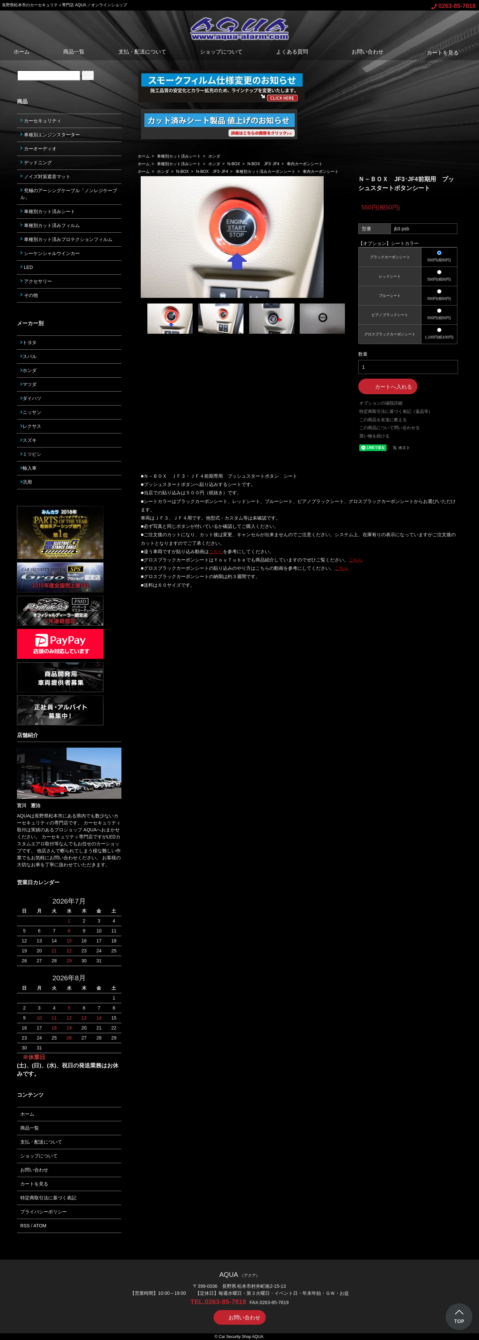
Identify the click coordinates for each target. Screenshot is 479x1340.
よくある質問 (292, 52)
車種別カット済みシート (179, 156)
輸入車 (28, 468)
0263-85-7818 (453, 6)
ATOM (39, 1225)
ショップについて (221, 52)
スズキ (28, 440)
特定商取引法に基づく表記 (48, 1197)
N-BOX (234, 164)
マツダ (28, 384)
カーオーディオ (38, 148)
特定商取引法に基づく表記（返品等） (396, 411)
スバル (28, 356)
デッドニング (36, 162)
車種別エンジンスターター (50, 134)
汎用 (26, 482)
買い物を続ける (374, 435)
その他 (29, 295)
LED (26, 267)
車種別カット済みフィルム (50, 225)
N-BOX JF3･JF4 (263, 164)
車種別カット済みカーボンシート (265, 171)
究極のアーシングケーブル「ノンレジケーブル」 (68, 194)
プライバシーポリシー (43, 1211)
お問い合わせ (363, 52)
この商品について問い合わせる (389, 427)
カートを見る (438, 53)
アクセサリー (36, 281)
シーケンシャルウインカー (50, 253)
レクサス (30, 426)
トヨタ (28, 342)
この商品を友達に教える (383, 419)
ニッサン (30, 412)
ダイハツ (30, 398)
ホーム (22, 52)
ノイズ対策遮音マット (45, 176)
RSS (25, 1225)
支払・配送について (142, 52)
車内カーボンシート (305, 164)
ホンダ (214, 156)
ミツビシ (30, 454)
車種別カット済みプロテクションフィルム (66, 239)
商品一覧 (73, 52)
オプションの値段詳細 (380, 403)
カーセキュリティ (40, 120)
